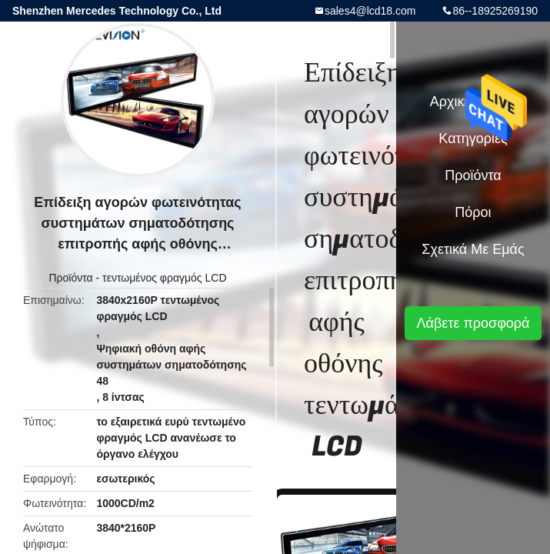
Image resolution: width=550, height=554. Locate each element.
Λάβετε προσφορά (472, 323)
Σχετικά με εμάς (473, 249)
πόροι (473, 212)
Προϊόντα (70, 278)
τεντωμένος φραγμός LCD (164, 278)
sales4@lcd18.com (370, 11)
